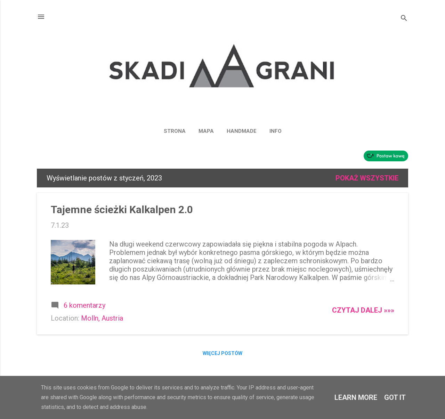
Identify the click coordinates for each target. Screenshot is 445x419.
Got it (395, 397)
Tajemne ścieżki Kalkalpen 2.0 (122, 209)
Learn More (355, 397)
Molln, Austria (102, 318)
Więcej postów (222, 353)
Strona (175, 131)
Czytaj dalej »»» (363, 310)
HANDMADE (242, 131)
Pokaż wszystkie (366, 178)
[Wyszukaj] (404, 19)
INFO (275, 131)
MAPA (206, 131)
